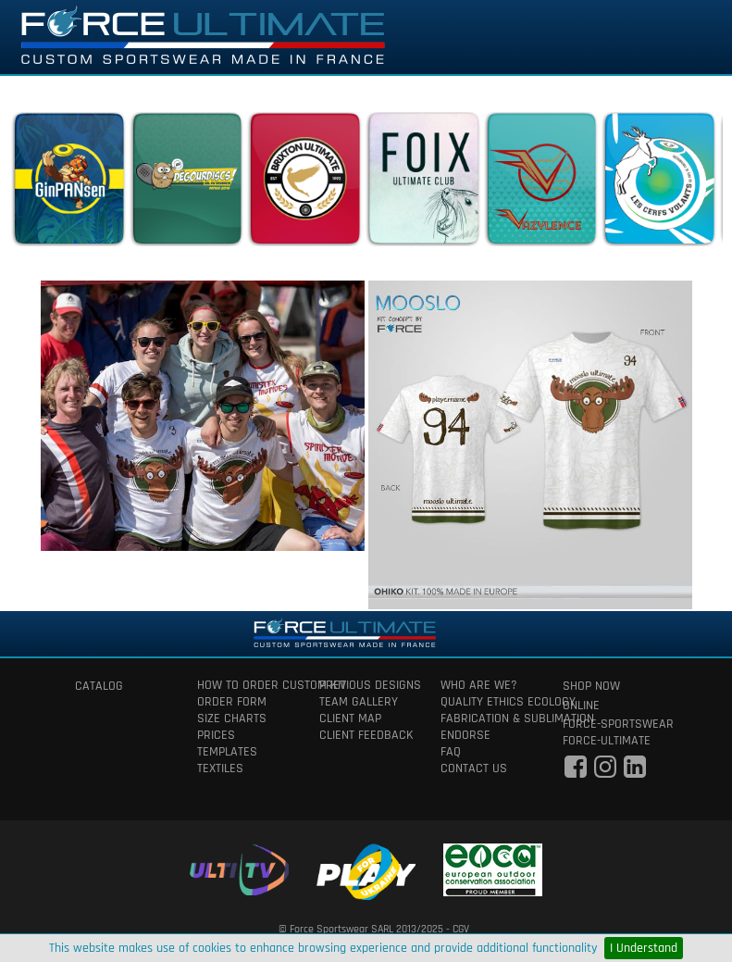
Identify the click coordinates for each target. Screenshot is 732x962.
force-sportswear (610, 724)
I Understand (643, 948)
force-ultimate (607, 740)
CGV (461, 929)
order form (232, 701)
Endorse (465, 735)
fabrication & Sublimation (487, 718)
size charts (232, 718)
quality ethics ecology (487, 701)
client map (350, 718)
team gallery (358, 701)
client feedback (366, 735)
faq (450, 751)
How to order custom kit (244, 685)
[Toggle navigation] (692, 37)
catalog (99, 686)
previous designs (366, 685)
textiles (220, 768)
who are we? (478, 685)
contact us (473, 768)
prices (216, 735)
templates (227, 751)
